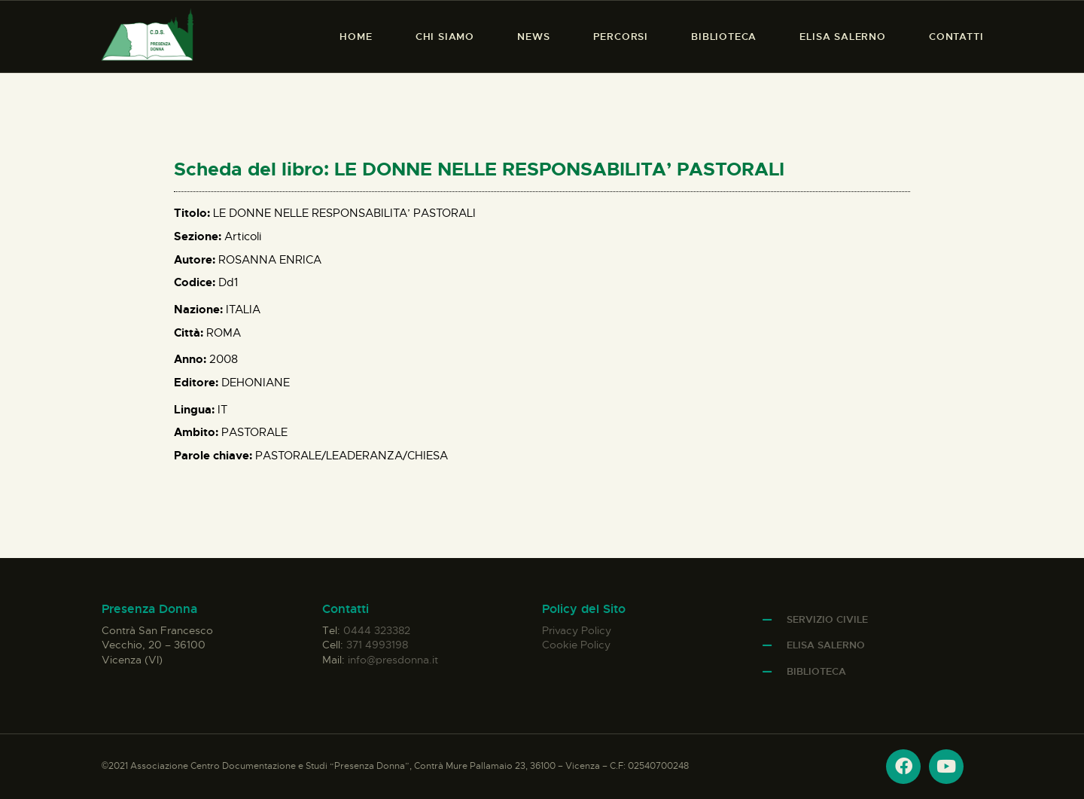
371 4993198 (377, 644)
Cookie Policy (576, 644)
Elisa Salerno (826, 645)
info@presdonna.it (393, 659)
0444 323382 (376, 630)
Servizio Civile (827, 619)
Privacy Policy (576, 630)
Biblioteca (816, 671)
